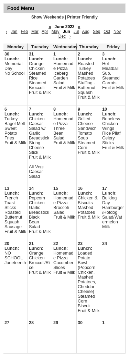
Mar (35, 31)
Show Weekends (47, 17)
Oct (107, 31)
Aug (85, 31)
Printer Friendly (82, 17)
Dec (62, 36)
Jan (14, 31)
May (56, 31)
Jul (76, 31)
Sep (96, 31)
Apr (45, 31)
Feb (24, 31)
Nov (117, 31)
